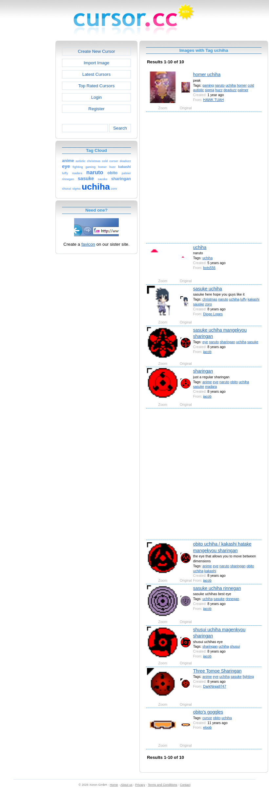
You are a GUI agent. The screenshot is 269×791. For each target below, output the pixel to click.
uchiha (231, 85)
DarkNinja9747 (214, 686)
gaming (208, 85)
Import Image (96, 62)
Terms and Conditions (162, 784)
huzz (218, 90)
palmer (243, 90)
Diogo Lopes (213, 314)
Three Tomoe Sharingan (217, 671)
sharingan (227, 342)
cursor (207, 718)
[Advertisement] (64, 177)
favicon (88, 244)
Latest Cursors (96, 74)
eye (205, 342)
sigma (209, 90)
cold (251, 85)
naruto (220, 85)
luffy (243, 299)
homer (242, 85)
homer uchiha (207, 74)
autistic (198, 90)
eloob (207, 727)
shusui (235, 646)
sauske (198, 304)
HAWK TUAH (213, 100)
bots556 (209, 268)
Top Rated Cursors (96, 85)
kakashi (253, 299)
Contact (185, 784)
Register (96, 108)
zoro (208, 304)
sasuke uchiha (207, 288)
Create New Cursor (96, 51)
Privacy (140, 784)
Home (114, 784)
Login (96, 97)
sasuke (253, 342)
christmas (209, 299)
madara (211, 386)
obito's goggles (208, 712)
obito (234, 382)
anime (207, 382)
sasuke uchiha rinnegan (217, 588)
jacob (207, 352)
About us (126, 784)
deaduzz (230, 90)
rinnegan (232, 599)
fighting (248, 676)
